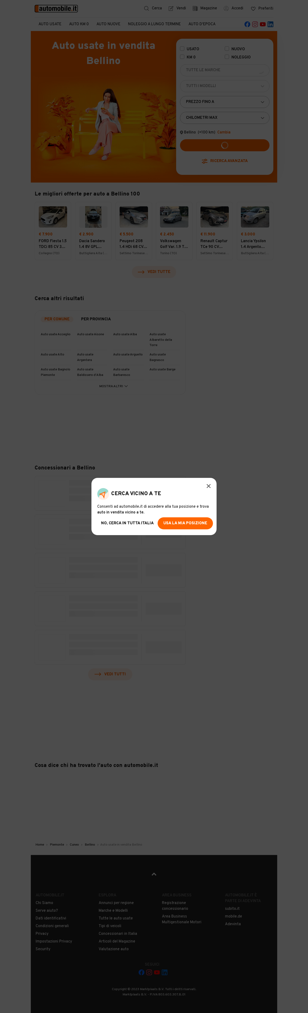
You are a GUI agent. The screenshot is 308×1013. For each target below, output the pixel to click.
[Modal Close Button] (208, 486)
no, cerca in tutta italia (127, 523)
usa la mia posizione (185, 523)
